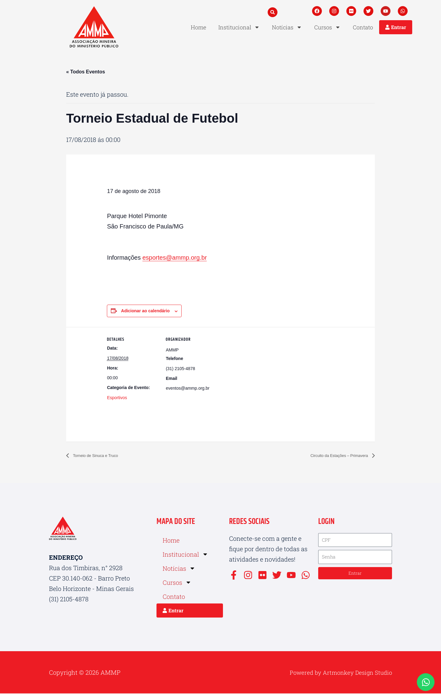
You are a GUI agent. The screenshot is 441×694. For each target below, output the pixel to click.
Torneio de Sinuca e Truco (101, 456)
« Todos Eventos (85, 71)
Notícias (287, 27)
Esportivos (117, 398)
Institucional (239, 27)
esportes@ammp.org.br (174, 258)
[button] (272, 12)
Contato (363, 27)
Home (198, 27)
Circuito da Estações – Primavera (332, 456)
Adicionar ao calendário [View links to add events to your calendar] (145, 311)
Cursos (327, 27)
